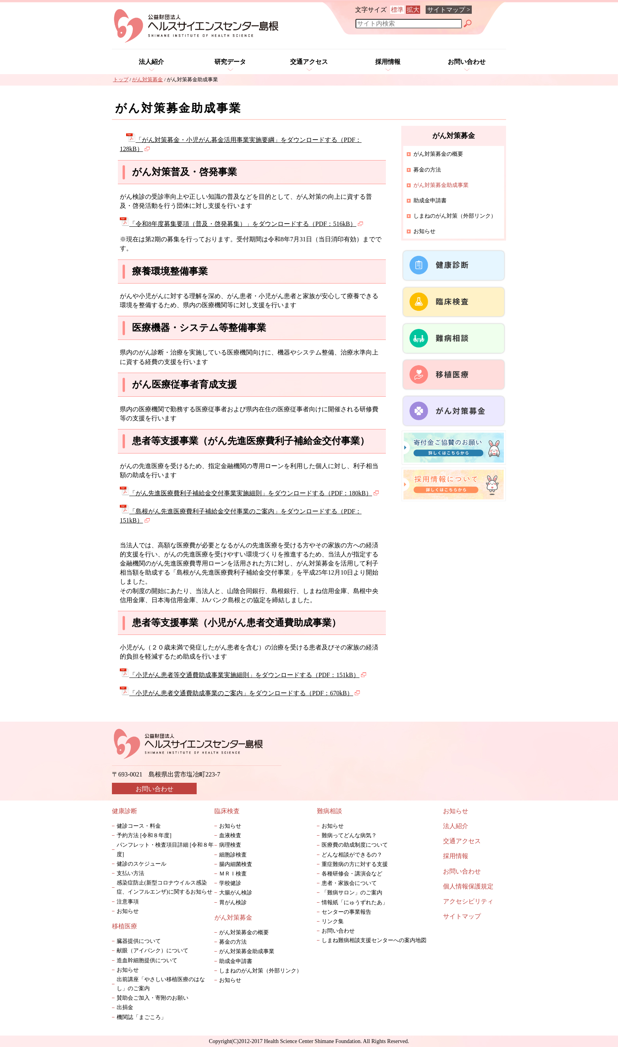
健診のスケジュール (141, 864)
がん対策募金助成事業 (246, 951)
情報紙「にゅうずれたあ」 (360, 902)
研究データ (230, 61)
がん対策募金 (233, 917)
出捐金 (125, 1007)
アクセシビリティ (468, 901)
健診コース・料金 (139, 826)
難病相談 (329, 811)
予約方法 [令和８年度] (144, 835)
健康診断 (124, 811)
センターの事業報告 (346, 912)
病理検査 (230, 845)
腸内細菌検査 (235, 864)
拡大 (413, 9)
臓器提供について (139, 941)
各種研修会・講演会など (352, 874)
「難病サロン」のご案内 (355, 893)
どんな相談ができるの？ (352, 855)
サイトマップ (462, 916)
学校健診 (230, 883)
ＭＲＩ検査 (233, 874)
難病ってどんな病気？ (349, 835)
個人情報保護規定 (468, 886)
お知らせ (424, 231)
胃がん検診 (233, 902)
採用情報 (387, 61)
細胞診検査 (233, 855)
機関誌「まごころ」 (141, 1017)
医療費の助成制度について (355, 845)
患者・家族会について (349, 883)
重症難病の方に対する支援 (355, 864)
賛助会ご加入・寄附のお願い (152, 998)
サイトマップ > (448, 9)
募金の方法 (427, 170)
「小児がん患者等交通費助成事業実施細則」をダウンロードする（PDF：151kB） (243, 675)
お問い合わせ (467, 61)
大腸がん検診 (235, 893)
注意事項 (128, 902)
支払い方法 (130, 873)
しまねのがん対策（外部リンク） (454, 216)
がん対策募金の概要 (438, 154)
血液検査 (230, 835)
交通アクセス (309, 61)
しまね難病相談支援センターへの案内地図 (374, 940)
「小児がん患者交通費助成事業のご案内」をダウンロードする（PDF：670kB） (240, 693)
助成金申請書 (430, 200)
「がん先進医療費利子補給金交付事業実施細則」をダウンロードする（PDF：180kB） (249, 493)
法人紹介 (151, 61)
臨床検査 (227, 811)
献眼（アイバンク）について (152, 951)
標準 (397, 9)
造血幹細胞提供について (147, 960)
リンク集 (333, 921)
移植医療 (124, 926)
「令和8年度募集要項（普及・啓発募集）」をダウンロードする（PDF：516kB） (241, 223)
